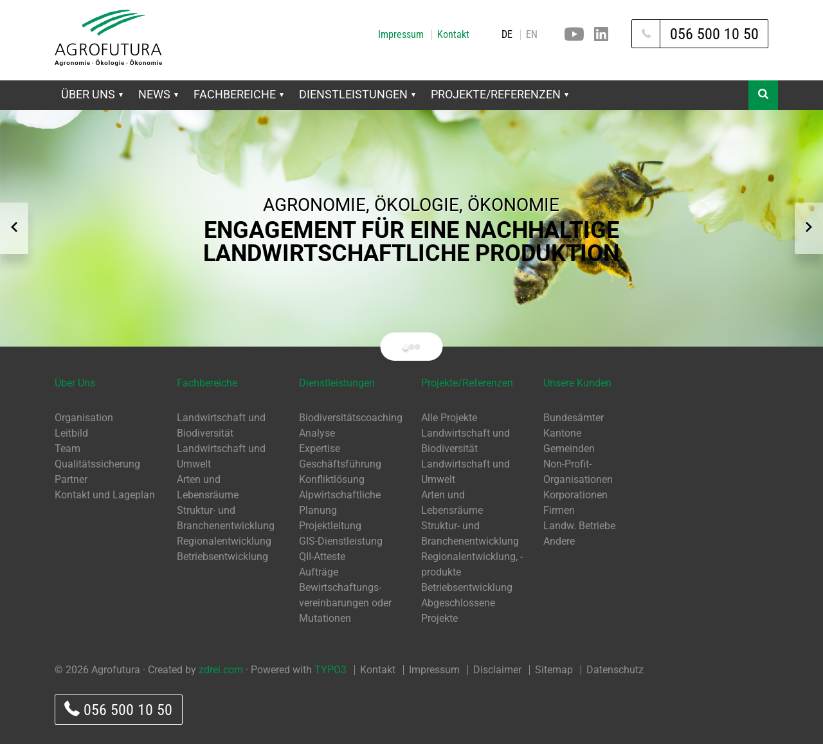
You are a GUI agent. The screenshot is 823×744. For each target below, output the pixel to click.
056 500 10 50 (118, 709)
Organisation (84, 418)
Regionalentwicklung (224, 541)
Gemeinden (569, 448)
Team (67, 448)
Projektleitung (330, 526)
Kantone (562, 433)
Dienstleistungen (357, 94)
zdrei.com (221, 670)
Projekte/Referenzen (499, 94)
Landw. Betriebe (579, 526)
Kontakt (453, 35)
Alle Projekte (449, 418)
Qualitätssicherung (97, 464)
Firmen (559, 510)
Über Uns (92, 94)
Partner (71, 479)
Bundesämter (573, 418)
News (158, 94)
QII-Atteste (322, 556)
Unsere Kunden (577, 383)
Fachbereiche (239, 94)
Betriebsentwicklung (222, 556)
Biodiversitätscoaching (350, 418)
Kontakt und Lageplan (105, 495)
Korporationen (575, 495)
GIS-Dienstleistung (341, 541)
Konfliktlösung (332, 479)
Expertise (319, 448)
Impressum (401, 35)
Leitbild (71, 433)
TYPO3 (330, 670)
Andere (559, 541)
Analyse (317, 433)
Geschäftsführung (340, 464)
